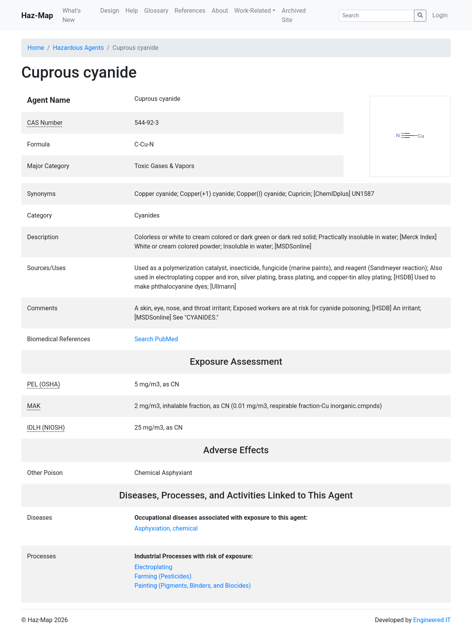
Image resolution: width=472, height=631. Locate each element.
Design (109, 10)
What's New (71, 15)
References (189, 10)
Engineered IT (432, 620)
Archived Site (294, 15)
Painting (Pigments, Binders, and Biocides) (193, 585)
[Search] (376, 16)
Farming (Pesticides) (163, 576)
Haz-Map (37, 15)
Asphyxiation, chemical (166, 528)
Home (35, 47)
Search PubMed (156, 339)
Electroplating (154, 567)
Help (131, 10)
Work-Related (252, 10)
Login (440, 15)
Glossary (156, 10)
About (220, 10)
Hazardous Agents (78, 47)
